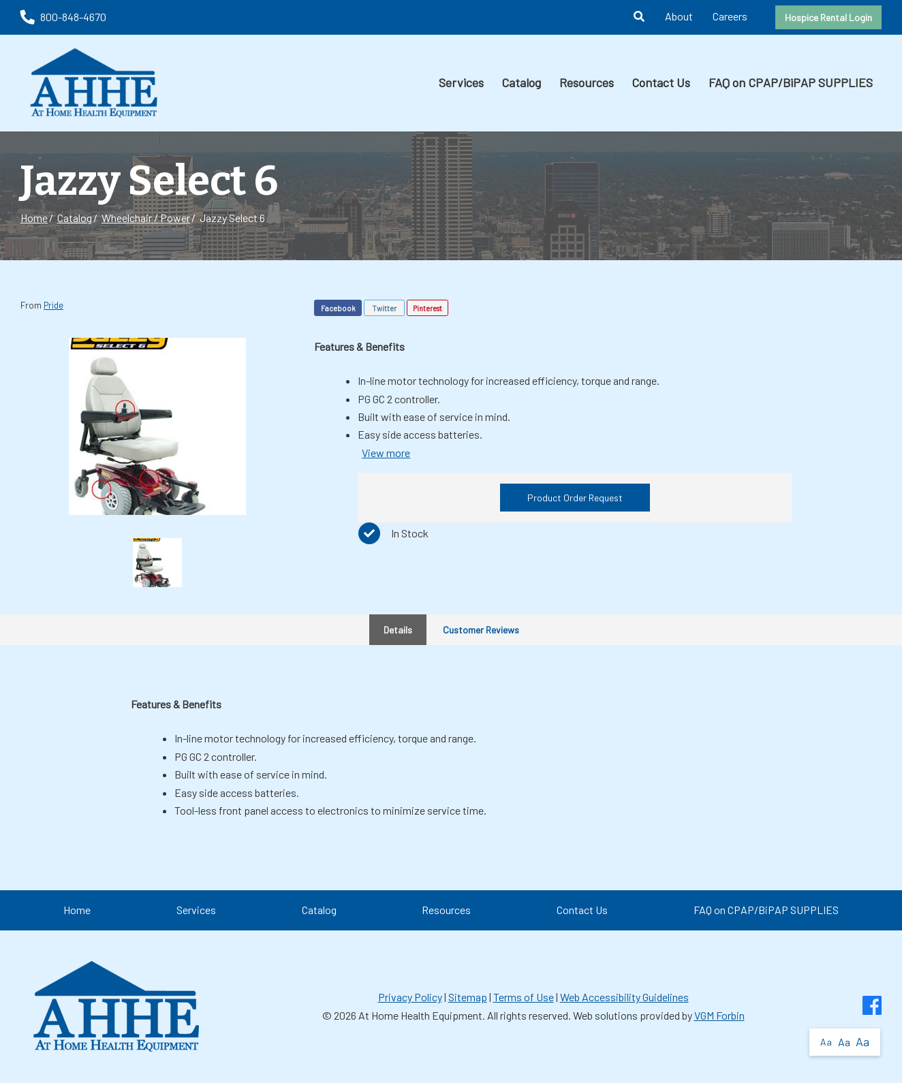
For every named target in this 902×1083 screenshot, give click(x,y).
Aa (826, 1042)
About (679, 16)
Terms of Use (523, 996)
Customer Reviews (481, 629)
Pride (53, 305)
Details (398, 629)
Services (461, 82)
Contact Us (661, 82)
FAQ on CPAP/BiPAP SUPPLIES (791, 82)
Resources (586, 82)
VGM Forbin (719, 1015)
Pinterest (427, 308)
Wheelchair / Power (146, 217)
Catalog (521, 82)
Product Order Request (575, 497)
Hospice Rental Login (828, 17)
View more (386, 452)
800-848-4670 (63, 16)
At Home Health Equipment (420, 1015)
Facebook (338, 308)
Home (34, 217)
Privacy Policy (410, 996)
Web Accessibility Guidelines (624, 996)
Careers (730, 16)
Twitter (384, 308)
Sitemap (467, 996)
